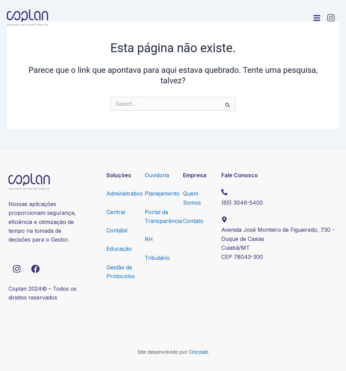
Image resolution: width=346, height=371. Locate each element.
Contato (193, 221)
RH (149, 239)
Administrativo (124, 193)
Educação (119, 248)
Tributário (157, 257)
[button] (316, 17)
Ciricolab (198, 352)
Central (115, 212)
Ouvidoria (157, 175)
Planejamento (162, 193)
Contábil (116, 230)
